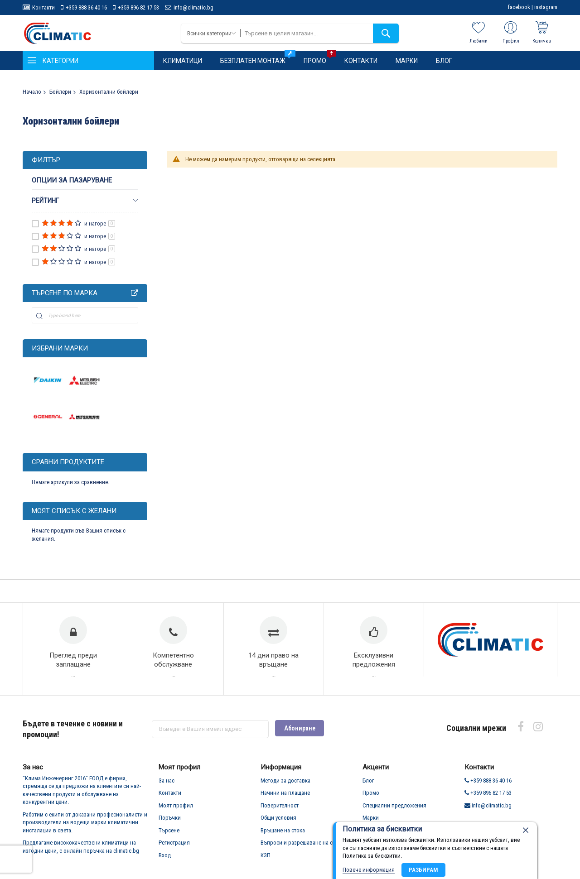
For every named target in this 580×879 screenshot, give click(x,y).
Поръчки (170, 821)
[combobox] (319, 33)
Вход (165, 859)
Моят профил (176, 809)
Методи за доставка (285, 784)
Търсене (169, 834)
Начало (32, 91)
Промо (370, 796)
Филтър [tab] (46, 160)
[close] (525, 830)
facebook (519, 7)
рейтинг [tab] (45, 200)
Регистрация (174, 846)
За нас (166, 784)
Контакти (43, 7)
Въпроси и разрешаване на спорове (306, 846)
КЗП (266, 859)
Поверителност (280, 809)
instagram (545, 7)
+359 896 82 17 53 (138, 7)
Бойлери (60, 91)
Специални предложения (394, 809)
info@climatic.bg (193, 7)
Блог (368, 784)
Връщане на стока (283, 834)
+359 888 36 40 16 (86, 7)
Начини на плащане (285, 796)
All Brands (134, 293)
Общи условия (278, 821)
